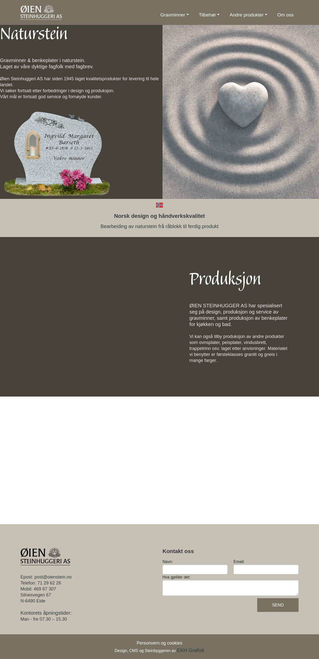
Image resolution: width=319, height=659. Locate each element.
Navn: (167, 562)
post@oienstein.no (53, 577)
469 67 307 (45, 588)
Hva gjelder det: (176, 577)
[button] (174, 15)
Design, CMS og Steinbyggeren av (159, 651)
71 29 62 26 (49, 582)
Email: (239, 562)
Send (278, 605)
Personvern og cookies (159, 643)
